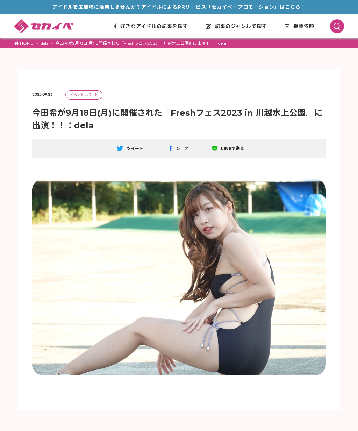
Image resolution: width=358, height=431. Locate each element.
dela (45, 43)
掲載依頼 (299, 26)
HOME (24, 43)
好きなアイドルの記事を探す (151, 26)
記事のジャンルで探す (236, 26)
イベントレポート (84, 95)
